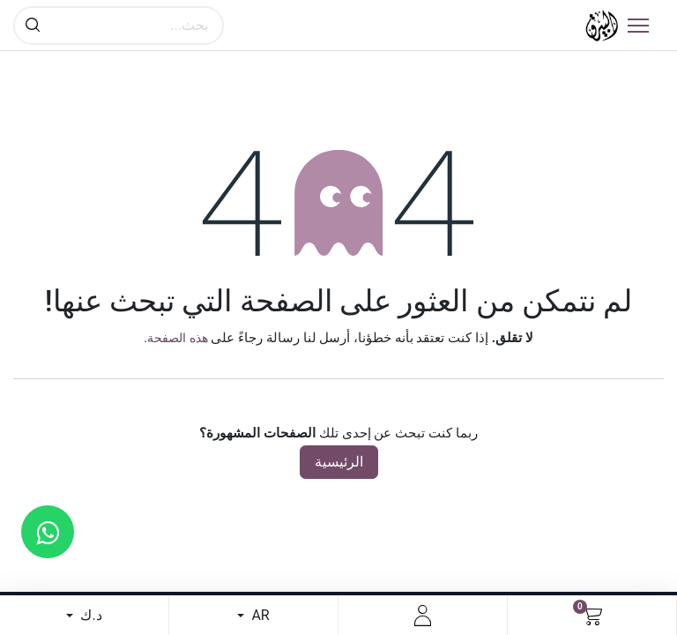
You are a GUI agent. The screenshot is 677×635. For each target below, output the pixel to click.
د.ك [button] (89, 615)
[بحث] (32, 25)
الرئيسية (339, 461)
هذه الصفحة (177, 338)
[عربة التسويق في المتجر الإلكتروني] (592, 615)
